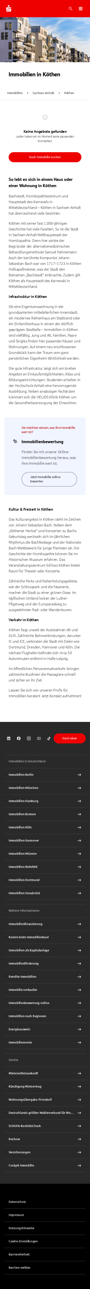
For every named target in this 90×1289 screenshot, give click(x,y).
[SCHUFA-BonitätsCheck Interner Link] (45, 1126)
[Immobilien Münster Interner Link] (45, 853)
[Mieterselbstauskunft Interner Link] (45, 1073)
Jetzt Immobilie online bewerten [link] (45, 479)
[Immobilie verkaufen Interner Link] (45, 989)
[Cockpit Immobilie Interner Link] (45, 1165)
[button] (81, 9)
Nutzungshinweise (21, 1228)
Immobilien (15, 93)
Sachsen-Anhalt (43, 93)
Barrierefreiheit (19, 1254)
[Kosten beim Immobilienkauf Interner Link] (45, 937)
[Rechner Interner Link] (45, 1139)
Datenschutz (17, 1202)
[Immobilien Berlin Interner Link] (45, 774)
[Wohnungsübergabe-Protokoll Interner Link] (45, 1099)
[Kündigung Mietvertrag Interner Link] (45, 1086)
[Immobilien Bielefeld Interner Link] (45, 866)
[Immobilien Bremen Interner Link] (45, 814)
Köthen (69, 93)
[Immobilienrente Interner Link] (45, 1042)
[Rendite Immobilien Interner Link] (45, 976)
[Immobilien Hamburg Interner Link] (45, 801)
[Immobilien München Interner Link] (45, 787)
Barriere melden (19, 1267)
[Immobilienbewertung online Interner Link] (45, 1003)
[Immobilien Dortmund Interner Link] (45, 880)
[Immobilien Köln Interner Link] (45, 827)
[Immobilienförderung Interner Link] (45, 963)
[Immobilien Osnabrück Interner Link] (45, 893)
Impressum (16, 1215)
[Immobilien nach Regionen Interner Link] (45, 1016)
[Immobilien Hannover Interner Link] (45, 840)
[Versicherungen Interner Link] (45, 1152)
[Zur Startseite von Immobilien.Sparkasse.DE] (8, 8)
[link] (8, 738)
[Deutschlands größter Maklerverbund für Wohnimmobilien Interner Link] (45, 1112)
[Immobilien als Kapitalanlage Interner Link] (45, 950)
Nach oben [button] (69, 738)
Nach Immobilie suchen (45, 157)
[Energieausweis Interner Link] (45, 1029)
